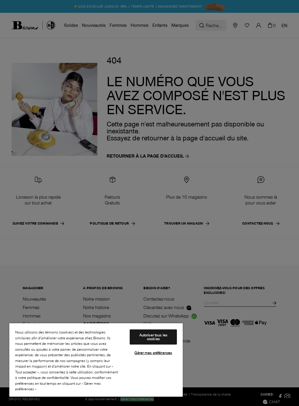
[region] (96, 360)
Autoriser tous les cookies (153, 337)
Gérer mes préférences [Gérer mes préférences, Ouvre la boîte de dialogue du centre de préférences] (153, 352)
